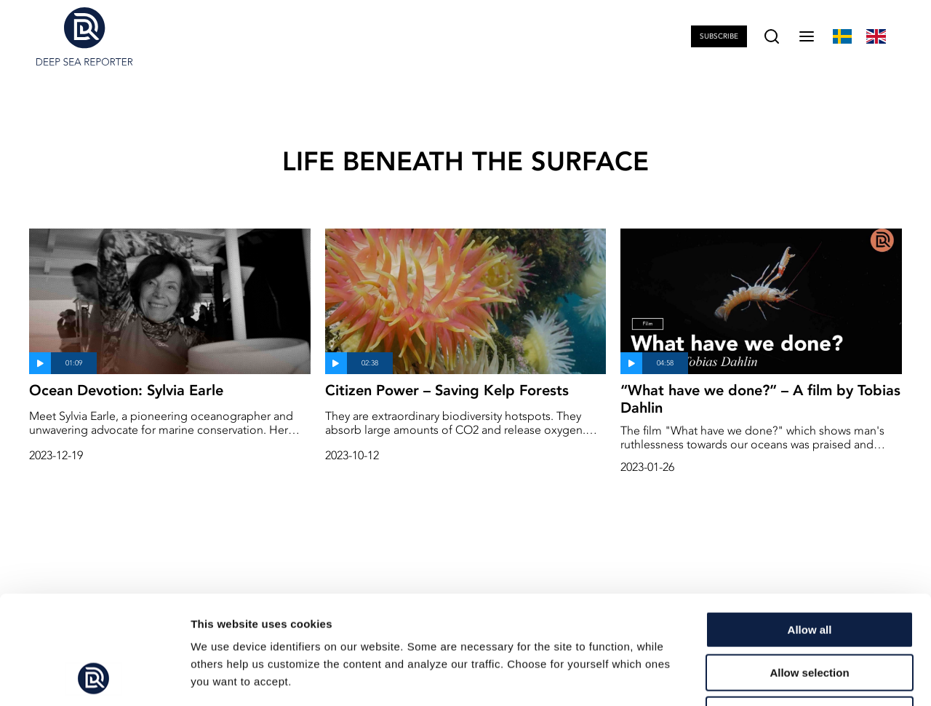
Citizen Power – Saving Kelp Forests (447, 390)
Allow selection (809, 571)
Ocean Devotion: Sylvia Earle (126, 390)
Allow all (810, 528)
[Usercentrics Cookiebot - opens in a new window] (94, 678)
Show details (763, 677)
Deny (809, 613)
